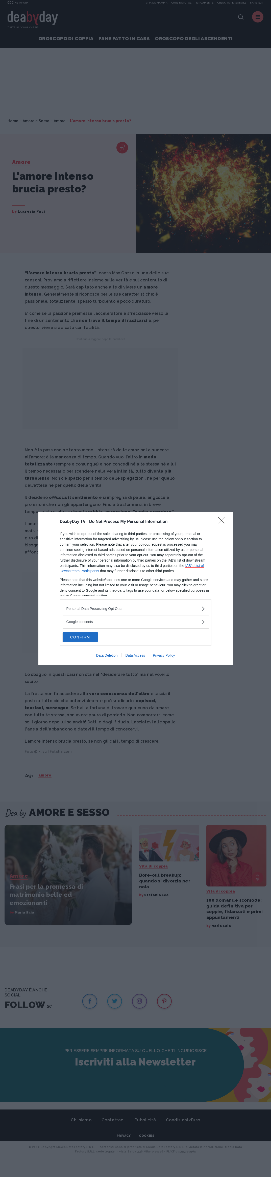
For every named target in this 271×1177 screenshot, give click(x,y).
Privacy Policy (164, 656)
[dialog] (135, 588)
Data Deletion (107, 656)
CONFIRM (86, 637)
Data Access (135, 656)
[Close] (223, 521)
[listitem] (135, 608)
